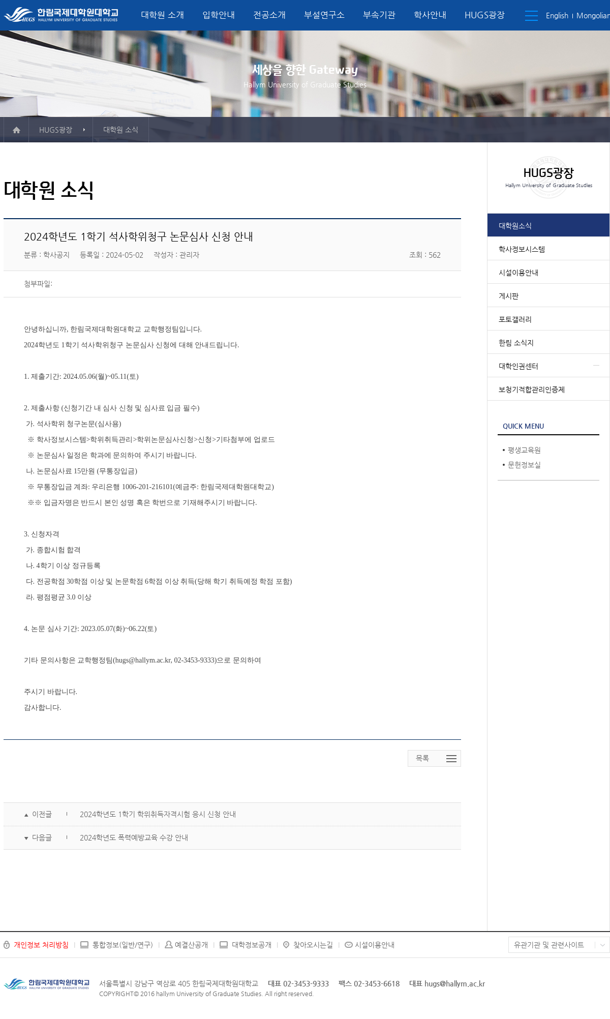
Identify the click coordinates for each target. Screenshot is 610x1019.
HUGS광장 (485, 15)
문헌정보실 (524, 465)
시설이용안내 (518, 272)
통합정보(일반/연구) (123, 945)
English (557, 15)
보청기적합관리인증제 (532, 389)
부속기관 (379, 15)
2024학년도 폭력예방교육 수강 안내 (134, 837)
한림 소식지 (516, 343)
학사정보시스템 (522, 249)
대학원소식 (515, 226)
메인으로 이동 (16, 129)
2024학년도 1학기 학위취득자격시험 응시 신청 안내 (158, 814)
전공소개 (269, 15)
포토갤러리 (515, 319)
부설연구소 (324, 15)
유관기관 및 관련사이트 (549, 945)
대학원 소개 (162, 15)
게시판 (508, 296)
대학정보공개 (251, 945)
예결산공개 (191, 945)
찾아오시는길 (313, 945)
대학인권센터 (518, 366)
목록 (422, 758)
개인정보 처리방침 (41, 945)
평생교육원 (524, 450)
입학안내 (218, 15)
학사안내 (430, 15)
